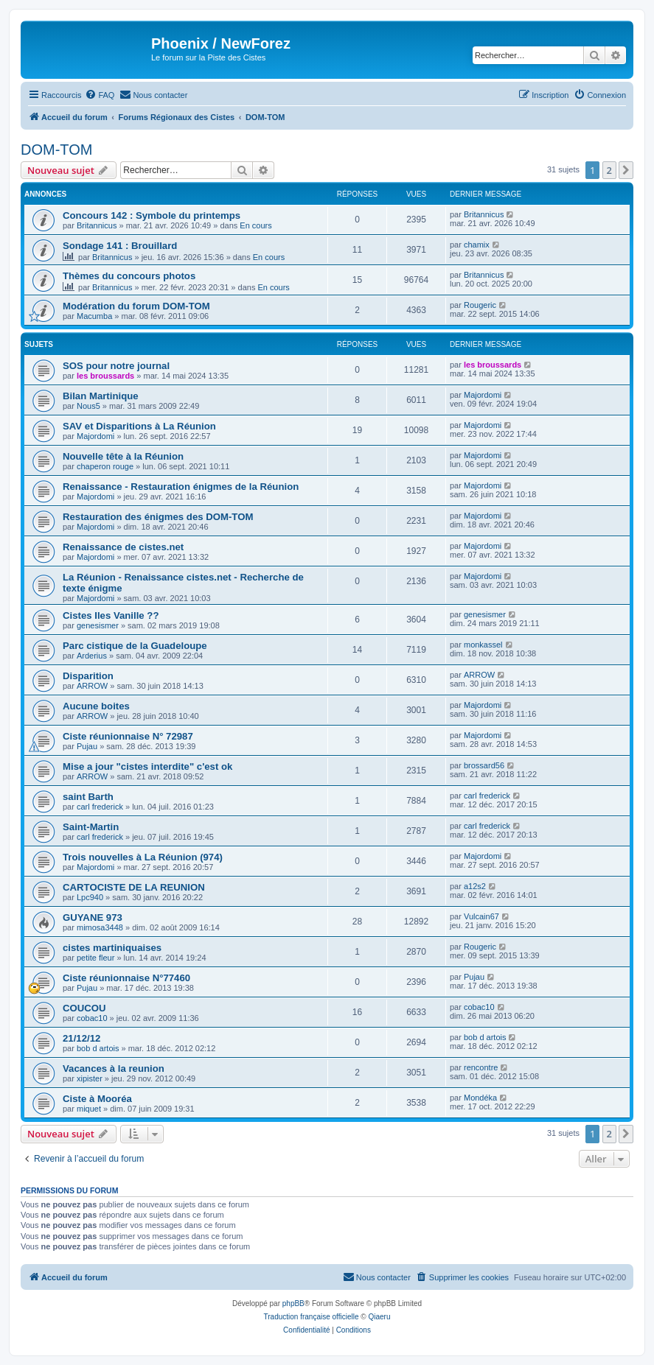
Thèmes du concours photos (129, 275)
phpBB (293, 1303)
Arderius (92, 655)
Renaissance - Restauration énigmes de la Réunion (181, 486)
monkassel (483, 644)
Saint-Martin (91, 826)
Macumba (94, 316)
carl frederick (100, 806)
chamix (477, 244)
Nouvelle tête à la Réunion (123, 456)
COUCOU (84, 1008)
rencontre (481, 1067)
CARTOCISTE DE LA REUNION (134, 887)
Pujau (87, 746)
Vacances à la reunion (113, 1068)
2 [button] (609, 170)
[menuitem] (99, 95)
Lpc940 (90, 897)
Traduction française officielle (311, 1317)
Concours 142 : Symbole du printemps (151, 215)
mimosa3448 (100, 927)
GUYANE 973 (92, 917)
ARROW (92, 685)
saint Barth (88, 796)
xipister (89, 1078)
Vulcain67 (481, 916)
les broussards (105, 375)
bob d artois (98, 1048)
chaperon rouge (105, 466)
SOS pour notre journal (116, 365)
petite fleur (95, 957)
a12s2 (475, 886)
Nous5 (88, 405)
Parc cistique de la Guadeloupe (135, 645)
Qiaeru (379, 1317)
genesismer (98, 625)
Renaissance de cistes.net (123, 546)
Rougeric (480, 305)
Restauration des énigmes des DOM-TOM (158, 516)
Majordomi (482, 394)
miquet (89, 1108)
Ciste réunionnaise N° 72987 (128, 736)
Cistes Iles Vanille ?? (111, 615)
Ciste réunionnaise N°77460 (126, 977)
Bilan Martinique (101, 395)
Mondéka (480, 1097)
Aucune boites (96, 706)
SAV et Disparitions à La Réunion (139, 426)
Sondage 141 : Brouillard (120, 245)
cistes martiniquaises (112, 947)
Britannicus (96, 225)
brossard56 (484, 765)
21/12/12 (81, 1038)
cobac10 (92, 1018)
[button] (626, 170)
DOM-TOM (56, 149)
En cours (255, 225)
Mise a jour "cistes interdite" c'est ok (147, 766)
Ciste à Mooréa (97, 1098)
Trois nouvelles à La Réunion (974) (143, 857)
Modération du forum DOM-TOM (136, 306)
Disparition (88, 675)
